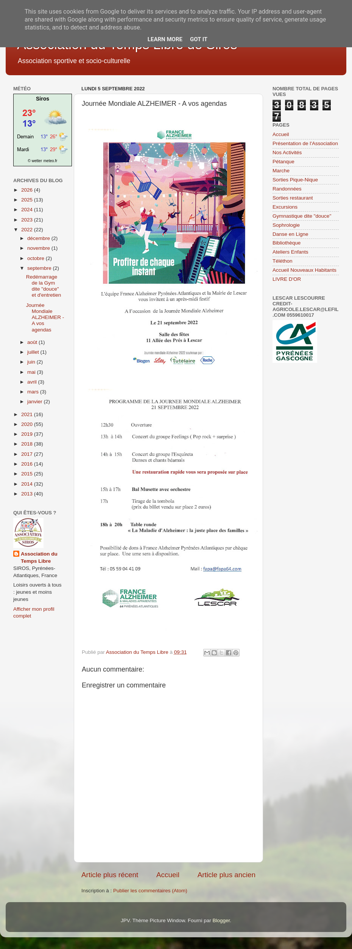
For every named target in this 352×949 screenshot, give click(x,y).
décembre (39, 238)
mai (32, 372)
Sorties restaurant (293, 198)
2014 (27, 484)
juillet (33, 352)
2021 (27, 414)
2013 (27, 494)
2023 (27, 220)
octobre (36, 258)
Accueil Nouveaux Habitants (304, 270)
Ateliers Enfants (290, 252)
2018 (27, 444)
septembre (40, 268)
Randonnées (287, 189)
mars (33, 392)
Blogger (221, 920)
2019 (27, 434)
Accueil (167, 875)
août (33, 342)
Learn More (165, 39)
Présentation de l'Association (305, 143)
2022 (27, 229)
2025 (27, 200)
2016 (27, 464)
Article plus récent (109, 875)
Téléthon (283, 261)
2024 (27, 209)
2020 (27, 424)
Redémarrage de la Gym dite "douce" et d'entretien (43, 286)
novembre (39, 248)
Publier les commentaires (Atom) (150, 890)
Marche (281, 170)
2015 (27, 474)
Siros (42, 99)
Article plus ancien (226, 875)
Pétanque (283, 161)
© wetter (35, 161)
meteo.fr (51, 161)
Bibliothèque (287, 243)
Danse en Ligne (290, 234)
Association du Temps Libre (39, 557)
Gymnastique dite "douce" (302, 216)
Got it (198, 39)
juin (32, 362)
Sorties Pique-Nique (295, 180)
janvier (35, 401)
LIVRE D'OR (287, 279)
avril (32, 382)
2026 (27, 190)
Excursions (285, 207)
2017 (27, 454)
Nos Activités (287, 152)
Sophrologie (286, 225)
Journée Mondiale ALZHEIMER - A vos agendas (45, 317)
